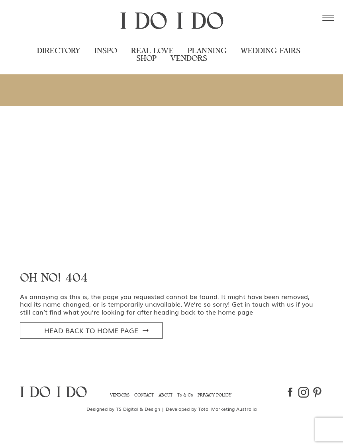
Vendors (189, 58)
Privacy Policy (214, 395)
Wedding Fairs (270, 51)
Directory (58, 51)
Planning (207, 51)
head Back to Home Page (91, 330)
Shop (146, 58)
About (165, 395)
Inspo (105, 51)
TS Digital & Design (138, 408)
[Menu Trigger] (328, 18)
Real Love (152, 51)
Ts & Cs (185, 395)
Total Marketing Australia (227, 408)
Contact (144, 395)
